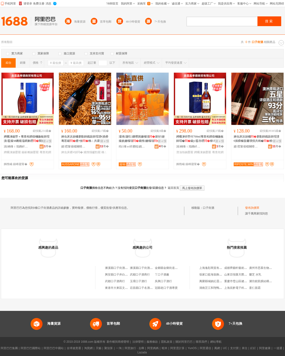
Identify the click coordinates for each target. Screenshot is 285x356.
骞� (47, 146)
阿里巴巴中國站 (54, 348)
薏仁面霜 (255, 288)
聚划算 (108, 348)
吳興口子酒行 (163, 281)
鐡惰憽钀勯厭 (92, 152)
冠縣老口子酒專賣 (166, 288)
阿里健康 (265, 348)
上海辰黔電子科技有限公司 (241, 288)
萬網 (217, 348)
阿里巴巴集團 (9, 348)
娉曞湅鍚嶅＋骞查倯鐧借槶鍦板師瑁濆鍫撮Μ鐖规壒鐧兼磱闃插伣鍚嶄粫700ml (27, 139)
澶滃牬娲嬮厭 (184, 152)
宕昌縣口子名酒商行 (143, 288)
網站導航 (216, 341)
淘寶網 (88, 348)
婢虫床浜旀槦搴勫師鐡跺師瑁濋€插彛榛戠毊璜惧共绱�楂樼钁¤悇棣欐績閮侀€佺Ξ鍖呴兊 (256, 139)
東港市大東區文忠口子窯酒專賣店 (126, 288)
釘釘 (253, 348)
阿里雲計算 (177, 348)
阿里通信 (205, 348)
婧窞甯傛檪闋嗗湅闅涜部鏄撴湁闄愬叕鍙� (74, 146)
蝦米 (164, 348)
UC (225, 348)
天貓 (98, 348)
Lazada (142, 352)
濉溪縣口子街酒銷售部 (119, 268)
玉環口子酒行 (138, 281)
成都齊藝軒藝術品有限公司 (241, 268)
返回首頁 (173, 188)
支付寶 (234, 348)
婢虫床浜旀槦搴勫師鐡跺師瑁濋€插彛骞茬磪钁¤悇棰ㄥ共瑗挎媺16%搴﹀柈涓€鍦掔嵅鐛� (84, 139)
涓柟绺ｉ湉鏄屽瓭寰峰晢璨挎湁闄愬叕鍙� (17, 146)
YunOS (192, 348)
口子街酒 (208, 207)
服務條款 (152, 341)
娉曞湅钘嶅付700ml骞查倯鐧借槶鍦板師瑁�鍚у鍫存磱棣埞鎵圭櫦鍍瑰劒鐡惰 (199, 139)
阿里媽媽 (153, 348)
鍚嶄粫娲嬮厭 (30, 152)
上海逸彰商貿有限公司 (213, 268)
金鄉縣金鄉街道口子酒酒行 (172, 268)
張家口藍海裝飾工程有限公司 (217, 274)
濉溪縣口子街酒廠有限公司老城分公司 (154, 268)
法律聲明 (138, 341)
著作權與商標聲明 (117, 341)
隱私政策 (166, 341)
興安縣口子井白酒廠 (118, 274)
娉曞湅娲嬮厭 (12, 152)
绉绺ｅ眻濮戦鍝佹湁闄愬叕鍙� (132, 146)
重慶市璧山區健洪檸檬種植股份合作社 (248, 281)
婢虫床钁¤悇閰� (72, 152)
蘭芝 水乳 (255, 274)
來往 (244, 348)
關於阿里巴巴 (184, 341)
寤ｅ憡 (47, 141)
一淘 (119, 348)
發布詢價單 (252, 207)
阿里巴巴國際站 (31, 348)
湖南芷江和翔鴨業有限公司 (216, 288)
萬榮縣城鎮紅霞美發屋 (213, 281)
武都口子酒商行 (140, 274)
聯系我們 (201, 341)
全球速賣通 (74, 348)
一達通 (278, 348)
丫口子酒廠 (162, 274)
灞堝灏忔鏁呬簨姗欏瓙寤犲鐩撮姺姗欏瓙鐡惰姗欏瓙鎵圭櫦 (142, 139)
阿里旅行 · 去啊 (134, 348)
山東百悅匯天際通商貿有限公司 (244, 274)
